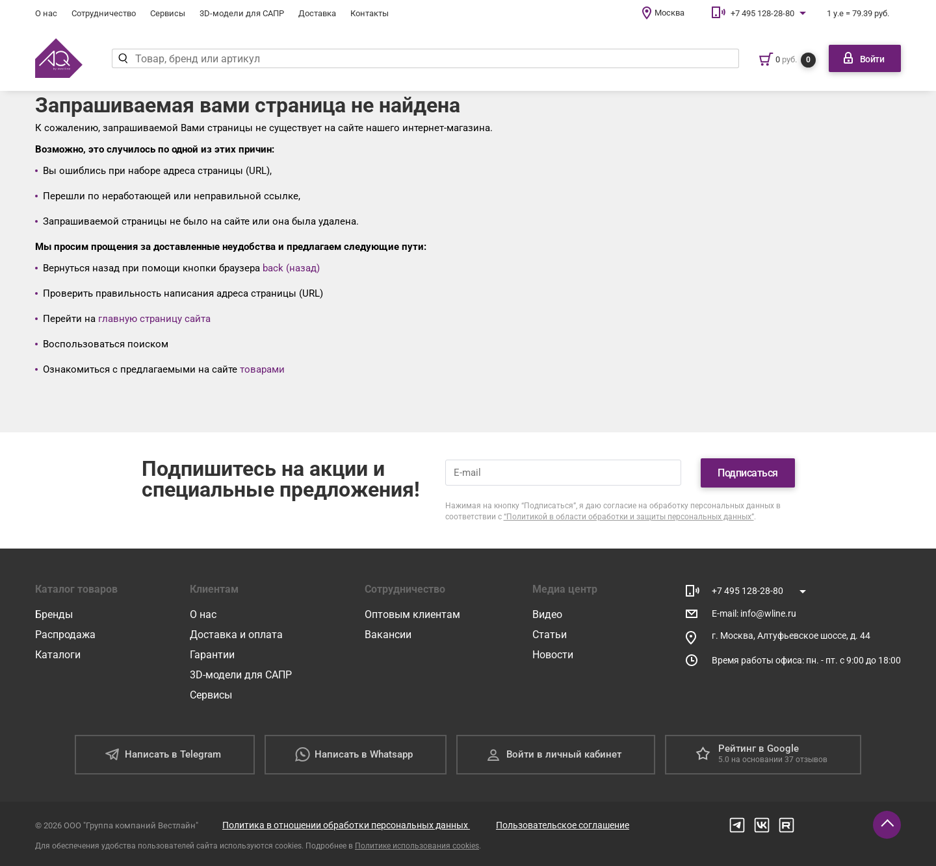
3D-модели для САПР (242, 13)
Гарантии (212, 655)
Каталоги (58, 655)
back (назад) (291, 268)
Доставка (317, 13)
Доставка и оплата (236, 634)
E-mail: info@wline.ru (754, 613)
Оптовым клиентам (412, 614)
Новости (552, 655)
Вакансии (388, 634)
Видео (547, 614)
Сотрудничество (104, 13)
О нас (46, 13)
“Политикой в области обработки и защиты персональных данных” (629, 516)
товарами (262, 369)
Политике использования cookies (417, 845)
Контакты (369, 13)
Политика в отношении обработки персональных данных (346, 825)
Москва (669, 13)
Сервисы (167, 13)
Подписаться (748, 473)
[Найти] (123, 58)
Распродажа (65, 634)
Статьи (549, 634)
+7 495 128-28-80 (762, 13)
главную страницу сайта (154, 319)
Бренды (54, 614)
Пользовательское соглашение (562, 825)
